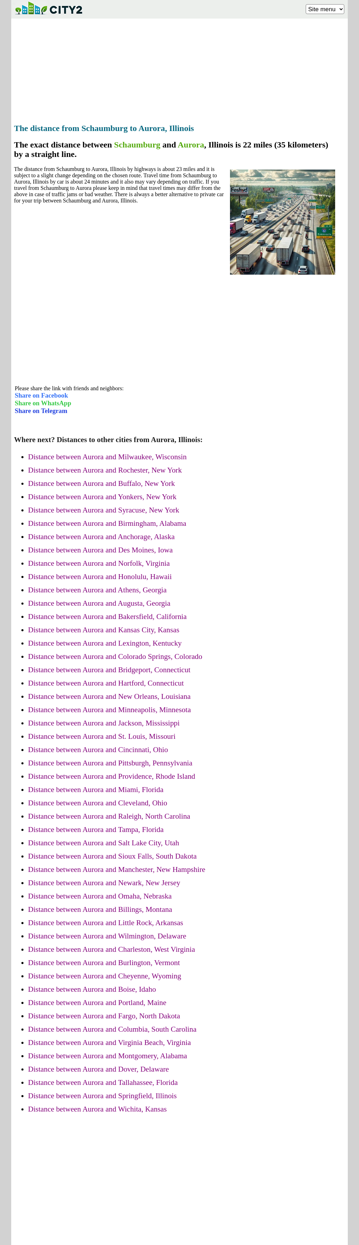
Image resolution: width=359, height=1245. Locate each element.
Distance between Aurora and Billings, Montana (100, 909)
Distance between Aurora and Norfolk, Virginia (99, 563)
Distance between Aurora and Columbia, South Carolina (112, 1029)
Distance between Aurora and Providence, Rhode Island (111, 776)
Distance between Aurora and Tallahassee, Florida (103, 1082)
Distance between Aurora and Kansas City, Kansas (104, 630)
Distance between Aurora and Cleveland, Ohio (97, 803)
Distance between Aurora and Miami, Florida (95, 789)
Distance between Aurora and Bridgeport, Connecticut (109, 670)
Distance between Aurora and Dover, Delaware (98, 1069)
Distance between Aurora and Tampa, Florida (96, 829)
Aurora (191, 144)
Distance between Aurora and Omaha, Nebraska (100, 896)
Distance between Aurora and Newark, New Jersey (104, 883)
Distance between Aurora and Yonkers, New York (102, 497)
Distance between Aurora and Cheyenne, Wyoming (104, 976)
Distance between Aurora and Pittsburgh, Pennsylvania (110, 763)
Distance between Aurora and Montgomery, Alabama (107, 1056)
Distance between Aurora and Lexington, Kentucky (105, 643)
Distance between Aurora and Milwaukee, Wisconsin (107, 457)
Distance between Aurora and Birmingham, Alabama (107, 523)
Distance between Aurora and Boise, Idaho (92, 989)
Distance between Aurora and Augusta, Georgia (99, 603)
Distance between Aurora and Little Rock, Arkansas (105, 923)
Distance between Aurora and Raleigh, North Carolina (109, 816)
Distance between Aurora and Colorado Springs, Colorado (115, 656)
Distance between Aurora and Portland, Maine (97, 1002)
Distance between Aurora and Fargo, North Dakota (104, 1016)
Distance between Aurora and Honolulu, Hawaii (100, 576)
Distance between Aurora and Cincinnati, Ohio (98, 749)
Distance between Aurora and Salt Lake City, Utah (103, 843)
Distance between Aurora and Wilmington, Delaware (107, 936)
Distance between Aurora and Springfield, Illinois (102, 1096)
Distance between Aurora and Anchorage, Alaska (101, 536)
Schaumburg (137, 144)
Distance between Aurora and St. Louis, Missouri (102, 736)
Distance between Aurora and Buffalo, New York (101, 483)
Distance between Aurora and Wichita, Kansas (97, 1109)
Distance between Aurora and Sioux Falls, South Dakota (112, 856)
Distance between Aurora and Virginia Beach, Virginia (109, 1042)
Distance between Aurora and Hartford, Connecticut (106, 683)
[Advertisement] (179, 69)
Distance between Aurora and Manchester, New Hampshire (116, 869)
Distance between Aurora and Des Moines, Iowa (100, 550)
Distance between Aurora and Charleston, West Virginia (111, 949)
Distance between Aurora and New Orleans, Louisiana (109, 696)
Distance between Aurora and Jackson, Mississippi (104, 723)
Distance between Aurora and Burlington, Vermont (104, 962)
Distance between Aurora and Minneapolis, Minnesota (109, 710)
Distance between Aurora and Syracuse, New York (103, 510)
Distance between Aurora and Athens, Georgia (97, 590)
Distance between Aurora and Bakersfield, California (107, 616)
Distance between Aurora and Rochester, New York (105, 470)
